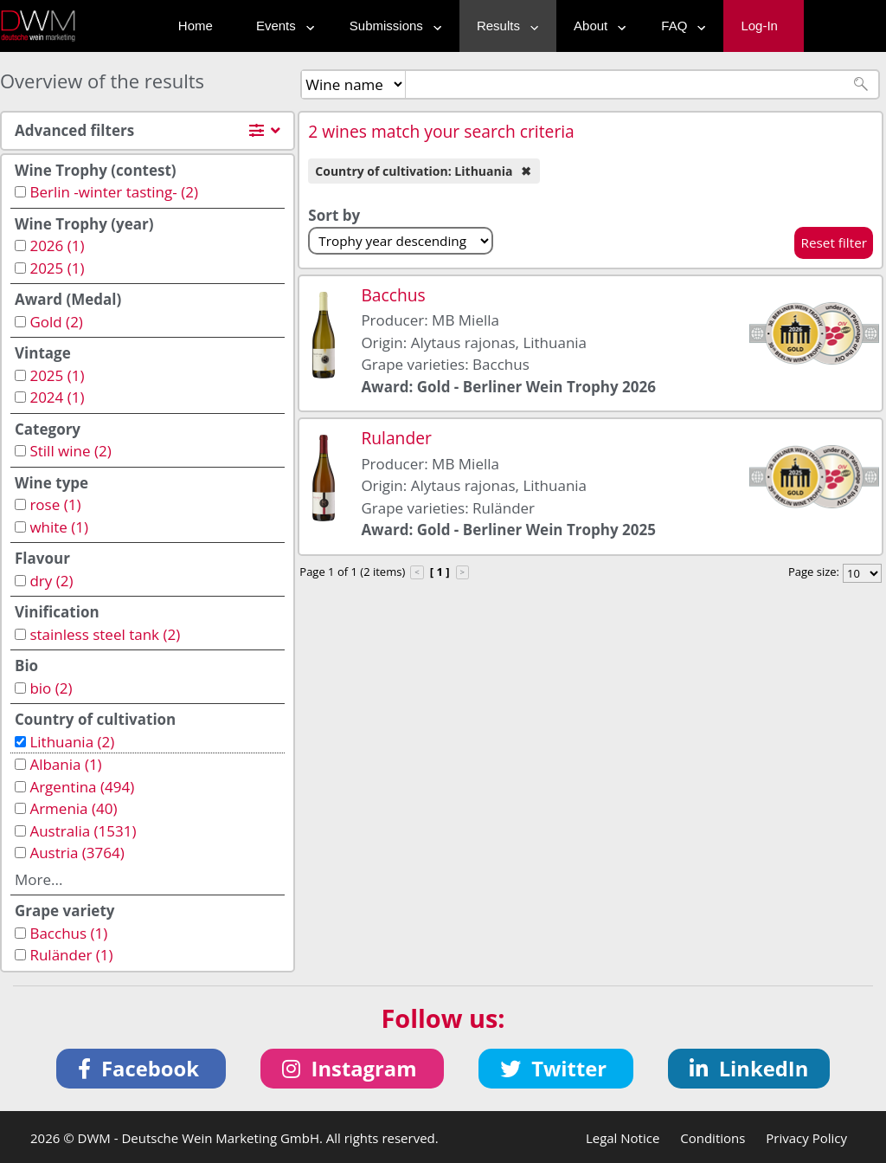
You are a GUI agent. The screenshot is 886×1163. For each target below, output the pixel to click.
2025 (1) (56, 268)
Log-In (759, 25)
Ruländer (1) (70, 955)
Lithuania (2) (71, 742)
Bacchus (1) (68, 933)
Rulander (396, 437)
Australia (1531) (82, 831)
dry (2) (51, 581)
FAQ (679, 25)
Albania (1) (65, 764)
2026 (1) (56, 245)
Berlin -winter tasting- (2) (113, 192)
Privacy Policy (806, 1138)
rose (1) (54, 504)
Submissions (391, 25)
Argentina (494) (81, 787)
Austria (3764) (76, 853)
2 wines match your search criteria (441, 131)
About (596, 25)
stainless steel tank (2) (104, 634)
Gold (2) (55, 322)
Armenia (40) (73, 808)
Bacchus (393, 295)
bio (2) (50, 688)
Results (503, 25)
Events (281, 25)
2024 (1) (56, 397)
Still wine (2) (70, 451)
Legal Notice (622, 1138)
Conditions (712, 1138)
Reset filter (833, 242)
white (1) (58, 527)
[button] (141, 1069)
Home (195, 25)
